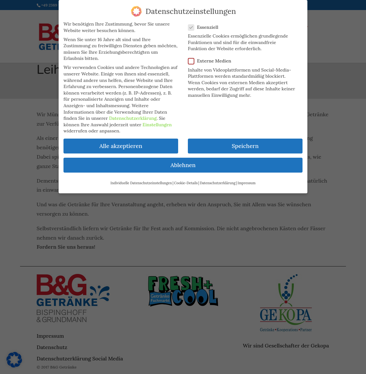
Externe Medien (212, 58)
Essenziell (206, 24)
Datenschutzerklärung (133, 115)
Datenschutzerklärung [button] (217, 179)
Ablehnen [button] (182, 162)
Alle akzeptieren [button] (120, 142)
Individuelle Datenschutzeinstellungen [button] (141, 179)
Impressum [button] (247, 179)
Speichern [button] (245, 142)
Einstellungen (157, 121)
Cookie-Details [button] (186, 179)
